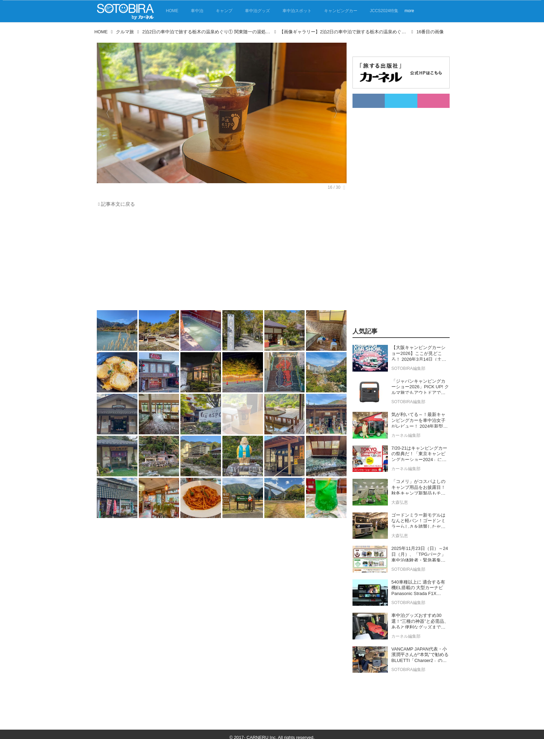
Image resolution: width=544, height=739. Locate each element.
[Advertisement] (220, 260)
